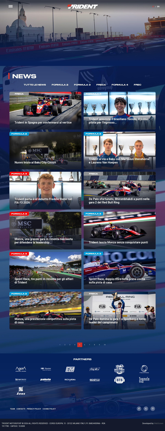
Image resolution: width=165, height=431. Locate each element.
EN (158, 6)
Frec (137, 84)
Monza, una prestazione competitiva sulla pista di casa (45, 310)
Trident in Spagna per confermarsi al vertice (45, 110)
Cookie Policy (49, 409)
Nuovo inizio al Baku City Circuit (45, 150)
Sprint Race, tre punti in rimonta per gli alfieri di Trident (45, 270)
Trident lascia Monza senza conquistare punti (120, 230)
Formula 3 (82, 84)
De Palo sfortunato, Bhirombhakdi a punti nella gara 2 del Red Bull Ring (120, 190)
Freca (101, 84)
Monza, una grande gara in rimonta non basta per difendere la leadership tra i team (45, 230)
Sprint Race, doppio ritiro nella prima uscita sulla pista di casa (120, 270)
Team (12, 409)
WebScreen (158, 423)
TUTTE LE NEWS (35, 84)
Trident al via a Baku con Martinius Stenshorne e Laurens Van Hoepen (120, 150)
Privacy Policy (34, 409)
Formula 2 (60, 84)
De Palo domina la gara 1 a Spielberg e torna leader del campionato (120, 310)
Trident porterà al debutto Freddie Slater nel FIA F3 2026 (45, 190)
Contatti (20, 409)
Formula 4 (120, 84)
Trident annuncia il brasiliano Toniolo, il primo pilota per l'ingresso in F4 (120, 110)
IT (153, 6)
